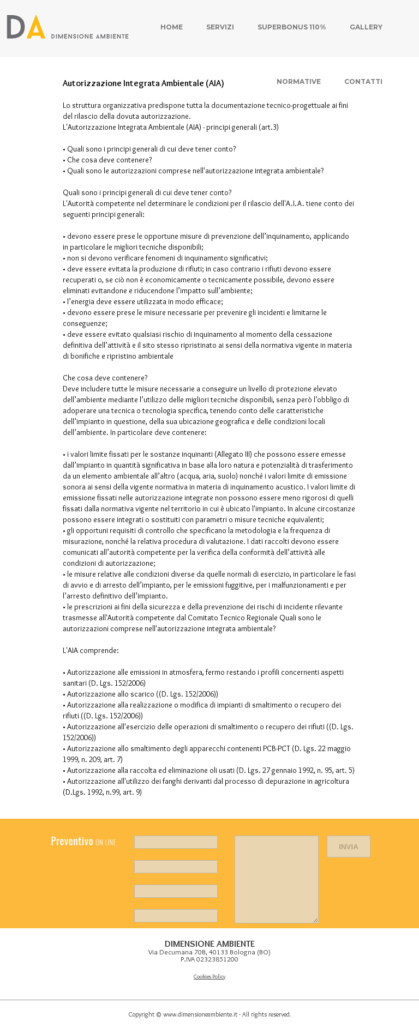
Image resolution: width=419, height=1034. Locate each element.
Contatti (363, 81)
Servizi (220, 27)
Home (171, 27)
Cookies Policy (209, 976)
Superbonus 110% (292, 27)
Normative (299, 81)
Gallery (366, 27)
